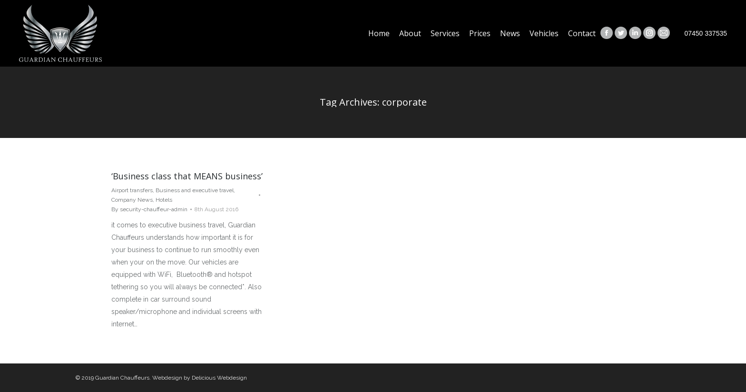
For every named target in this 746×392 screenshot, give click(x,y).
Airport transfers (132, 190)
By (149, 209)
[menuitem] (378, 33)
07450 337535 (705, 33)
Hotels (164, 199)
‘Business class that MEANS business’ (187, 176)
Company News (132, 199)
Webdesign (167, 377)
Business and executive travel (195, 190)
